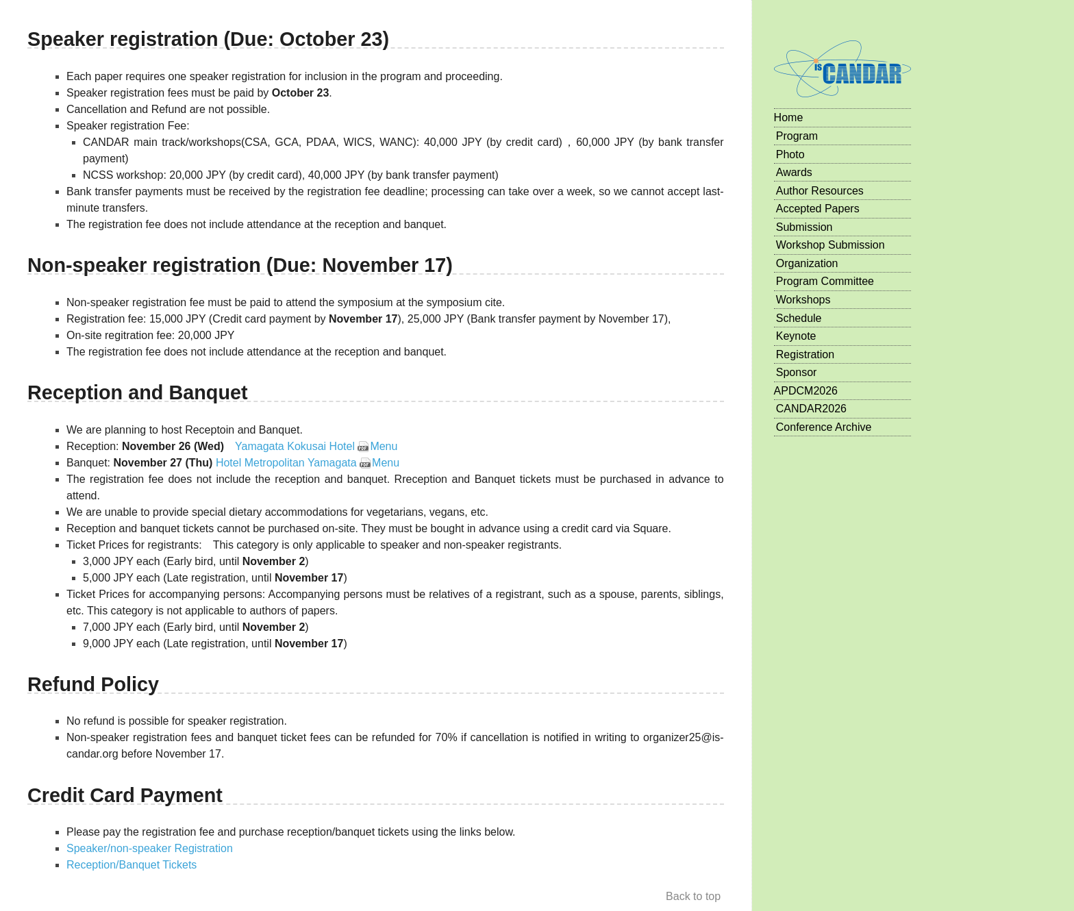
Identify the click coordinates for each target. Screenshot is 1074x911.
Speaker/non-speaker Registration (149, 848)
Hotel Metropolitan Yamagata (286, 463)
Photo (790, 154)
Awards (794, 172)
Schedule (799, 318)
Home (788, 117)
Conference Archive (824, 427)
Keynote (796, 336)
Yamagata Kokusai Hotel (295, 446)
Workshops (803, 299)
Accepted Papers (818, 208)
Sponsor (796, 372)
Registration (805, 354)
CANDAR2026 (811, 408)
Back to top (693, 896)
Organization (807, 263)
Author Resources (820, 191)
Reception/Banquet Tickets (131, 865)
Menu (383, 446)
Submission (804, 227)
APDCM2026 (806, 391)
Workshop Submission (830, 245)
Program (797, 136)
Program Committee (825, 281)
